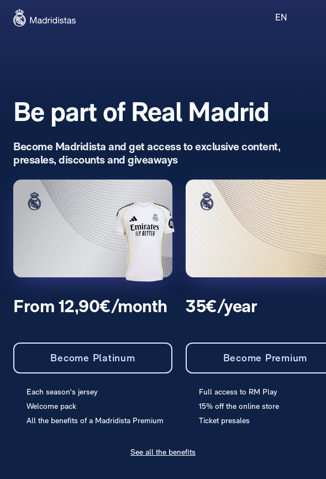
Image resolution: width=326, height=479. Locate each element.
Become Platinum (92, 358)
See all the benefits (163, 452)
